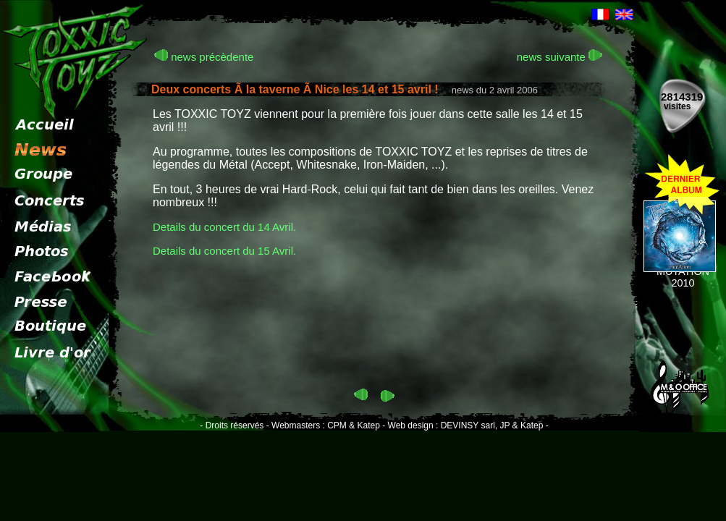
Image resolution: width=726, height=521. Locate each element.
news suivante (559, 57)
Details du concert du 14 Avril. (224, 227)
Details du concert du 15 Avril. (224, 251)
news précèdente (203, 57)
